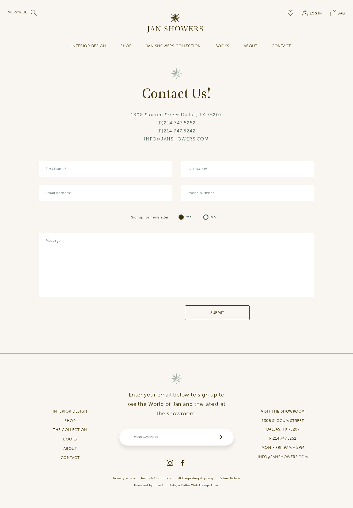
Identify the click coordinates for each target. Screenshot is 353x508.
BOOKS (70, 439)
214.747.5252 (180, 122)
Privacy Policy (124, 478)
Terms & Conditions (156, 478)
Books (222, 46)
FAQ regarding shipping (194, 478)
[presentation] (144, 312)
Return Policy (229, 478)
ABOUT (70, 449)
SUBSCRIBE (17, 12)
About (250, 46)
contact (281, 46)
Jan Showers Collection (173, 46)
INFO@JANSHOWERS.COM (176, 139)
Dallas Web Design (195, 485)
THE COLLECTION (70, 430)
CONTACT (70, 458)
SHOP (125, 46)
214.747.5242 (180, 131)
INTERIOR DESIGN (88, 46)
